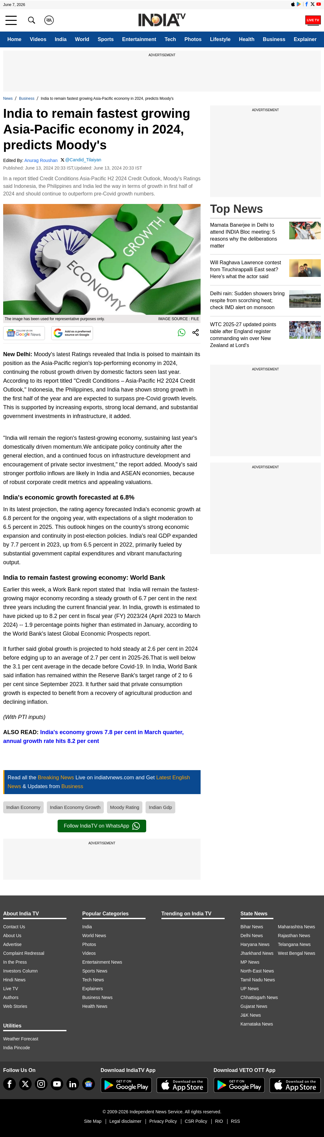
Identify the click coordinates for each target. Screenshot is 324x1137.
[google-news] (88, 1084)
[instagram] (41, 1084)
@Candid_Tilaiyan (83, 159)
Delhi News (251, 935)
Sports (106, 39)
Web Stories (15, 1006)
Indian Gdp (160, 807)
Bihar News (251, 926)
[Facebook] (9, 1084)
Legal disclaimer (125, 1121)
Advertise (12, 944)
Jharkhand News (256, 953)
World (82, 39)
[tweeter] (25, 1084)
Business (274, 39)
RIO (219, 1121)
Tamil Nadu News (257, 979)
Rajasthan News (294, 935)
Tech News (93, 979)
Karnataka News (256, 1023)
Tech (170, 39)
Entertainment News (102, 962)
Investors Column (20, 970)
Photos (193, 39)
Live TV (10, 988)
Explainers (92, 988)
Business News (97, 997)
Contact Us (14, 926)
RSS (235, 1121)
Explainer (305, 39)
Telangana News (294, 944)
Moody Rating (125, 807)
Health (246, 39)
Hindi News (14, 979)
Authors (10, 997)
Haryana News (255, 944)
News (8, 98)
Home (14, 39)
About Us (12, 935)
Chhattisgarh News (259, 997)
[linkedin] (72, 1084)
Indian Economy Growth (75, 807)
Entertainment (139, 39)
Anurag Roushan (41, 160)
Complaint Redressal (23, 953)
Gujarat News (253, 1006)
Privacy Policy (163, 1121)
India (60, 39)
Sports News (94, 970)
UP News (249, 988)
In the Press (15, 962)
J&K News (250, 1015)
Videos (38, 39)
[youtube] (57, 1084)
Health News (94, 1006)
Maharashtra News (296, 926)
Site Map (92, 1121)
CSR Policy (196, 1121)
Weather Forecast (20, 1038)
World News (94, 935)
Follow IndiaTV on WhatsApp (102, 826)
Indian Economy (23, 807)
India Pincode (16, 1047)
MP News (249, 962)
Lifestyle (220, 39)
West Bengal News (296, 953)
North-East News (257, 970)
